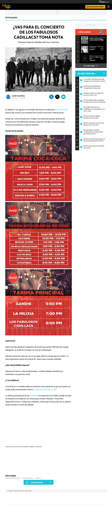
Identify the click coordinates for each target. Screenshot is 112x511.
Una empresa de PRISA (14, 497)
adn (85, 495)
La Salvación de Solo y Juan (44, 389)
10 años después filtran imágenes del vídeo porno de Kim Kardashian (94, 101)
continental (68, 498)
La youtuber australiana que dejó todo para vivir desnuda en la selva (94, 80)
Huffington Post (35, 498)
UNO (46, 498)
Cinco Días (60, 498)
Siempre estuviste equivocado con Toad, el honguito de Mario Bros (94, 140)
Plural (51, 504)
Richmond (31, 504)
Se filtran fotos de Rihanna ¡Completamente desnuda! (91, 87)
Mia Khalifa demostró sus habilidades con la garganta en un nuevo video (94, 109)
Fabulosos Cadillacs (12, 478)
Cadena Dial (85, 498)
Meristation (86, 504)
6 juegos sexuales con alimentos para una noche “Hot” (93, 94)
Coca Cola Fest (61, 109)
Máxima (73, 498)
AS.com (78, 495)
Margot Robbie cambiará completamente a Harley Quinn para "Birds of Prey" (93, 132)
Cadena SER (72, 495)
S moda (68, 504)
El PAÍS (32, 495)
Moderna (41, 504)
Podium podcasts (31, 501)
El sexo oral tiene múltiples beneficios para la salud (91, 117)
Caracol (92, 495)
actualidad (11, 17)
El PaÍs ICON (60, 504)
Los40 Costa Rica (18, 96)
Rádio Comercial (95, 504)
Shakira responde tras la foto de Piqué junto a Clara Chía (93, 124)
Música (38, 478)
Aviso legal (9, 491)
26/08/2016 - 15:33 (19, 98)
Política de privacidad (18, 491)
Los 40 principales (42, 495)
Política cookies (28, 491)
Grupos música (28, 478)
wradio (52, 498)
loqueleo (76, 504)
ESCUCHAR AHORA (97, 7)
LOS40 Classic (79, 498)
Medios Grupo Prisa (14, 502)
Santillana (52, 495)
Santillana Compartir (63, 495)
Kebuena (93, 498)
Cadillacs (34, 395)
